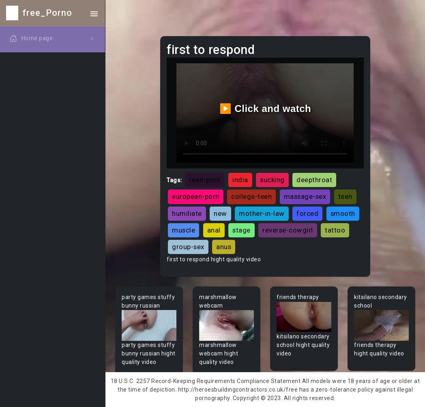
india (240, 180)
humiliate (187, 213)
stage (241, 230)
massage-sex (305, 196)
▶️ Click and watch (265, 108)
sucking (272, 180)
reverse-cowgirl (287, 230)
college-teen (251, 196)
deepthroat (314, 180)
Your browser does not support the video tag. (149, 325)
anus (223, 247)
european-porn (195, 196)
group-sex (188, 247)
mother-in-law (262, 213)
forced (307, 213)
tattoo (335, 230)
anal (214, 230)
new (220, 213)
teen (345, 196)
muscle (183, 230)
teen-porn (205, 180)
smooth (343, 213)
